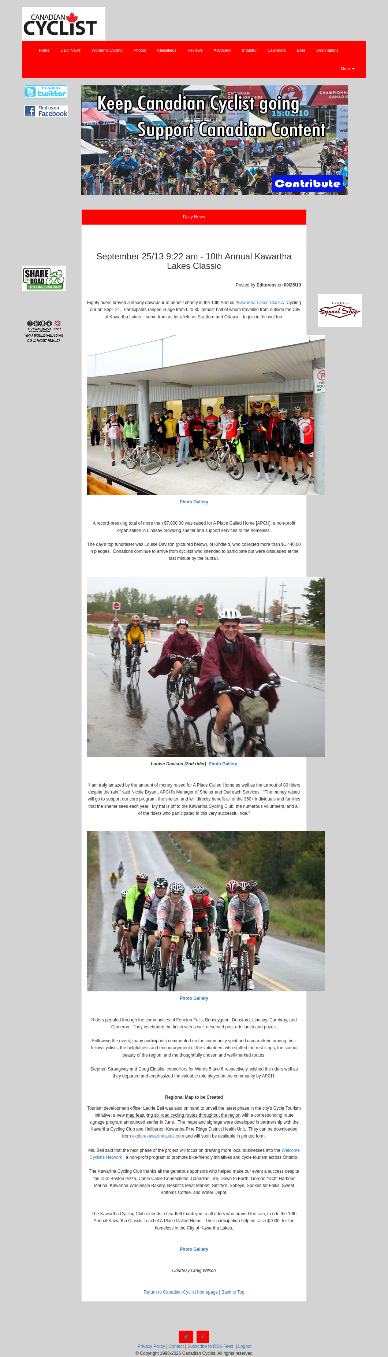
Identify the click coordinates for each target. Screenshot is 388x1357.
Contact (176, 1346)
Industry (249, 50)
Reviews (195, 50)
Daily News (70, 50)
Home (44, 50)
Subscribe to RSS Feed (210, 1346)
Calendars (277, 50)
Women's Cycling (107, 50)
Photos (140, 50)
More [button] (348, 68)
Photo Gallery (194, 501)
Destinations (327, 50)
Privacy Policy (151, 1346)
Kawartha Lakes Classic (260, 302)
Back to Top (232, 1292)
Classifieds (166, 50)
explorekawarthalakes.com (158, 1136)
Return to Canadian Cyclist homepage (180, 1292)
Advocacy (222, 50)
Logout (244, 1346)
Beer (301, 50)
